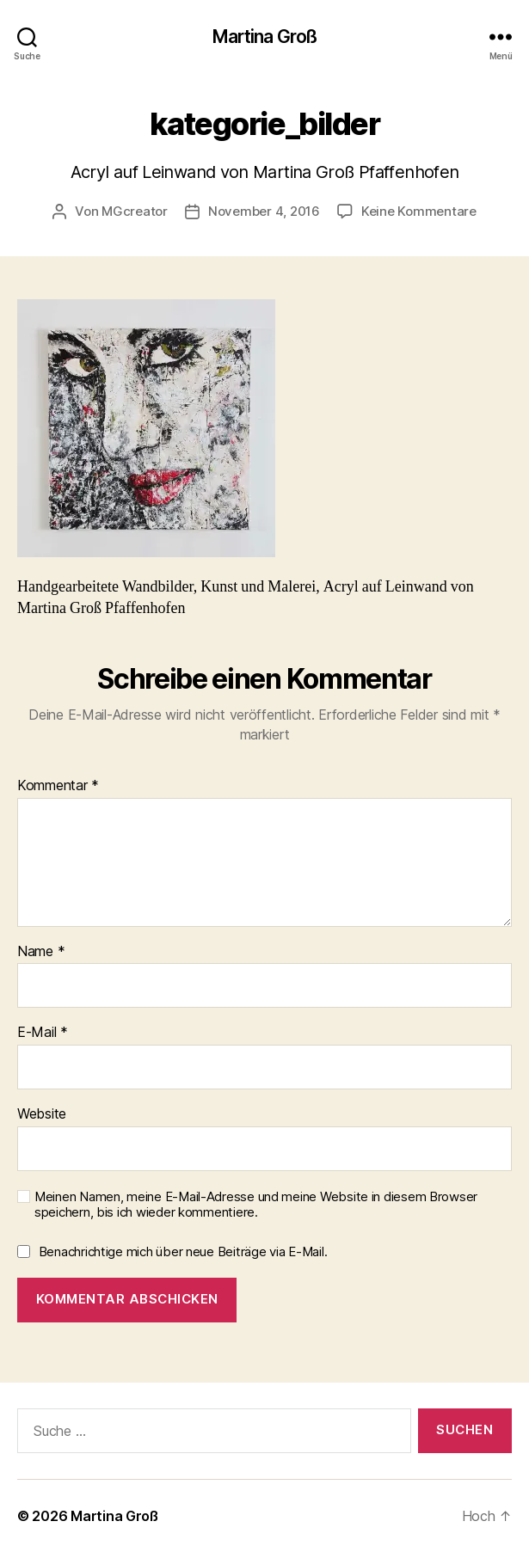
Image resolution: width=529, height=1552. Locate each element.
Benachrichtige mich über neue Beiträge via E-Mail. (183, 1251)
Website (41, 1114)
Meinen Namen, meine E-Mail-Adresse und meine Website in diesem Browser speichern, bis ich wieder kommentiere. (255, 1205)
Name (41, 952)
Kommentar (58, 786)
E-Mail (42, 1032)
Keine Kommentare (419, 211)
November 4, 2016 (264, 211)
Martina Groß (264, 37)
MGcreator (134, 211)
